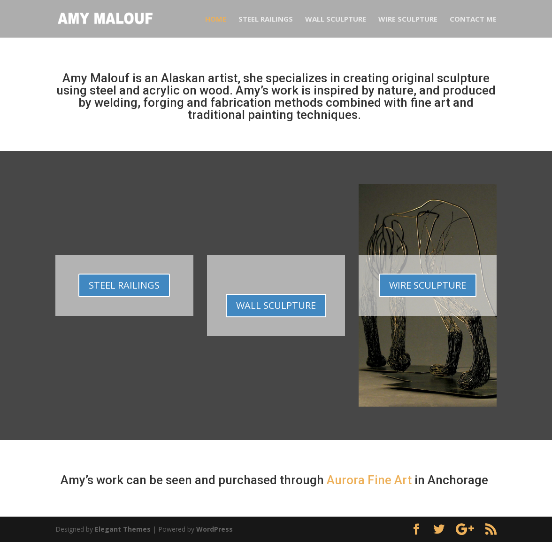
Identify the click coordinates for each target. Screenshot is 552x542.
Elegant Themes (123, 529)
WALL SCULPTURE (276, 305)
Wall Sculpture (335, 20)
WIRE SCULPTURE (427, 285)
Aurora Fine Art (369, 480)
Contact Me (473, 20)
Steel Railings (265, 20)
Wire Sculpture (407, 20)
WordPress (214, 529)
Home (215, 20)
